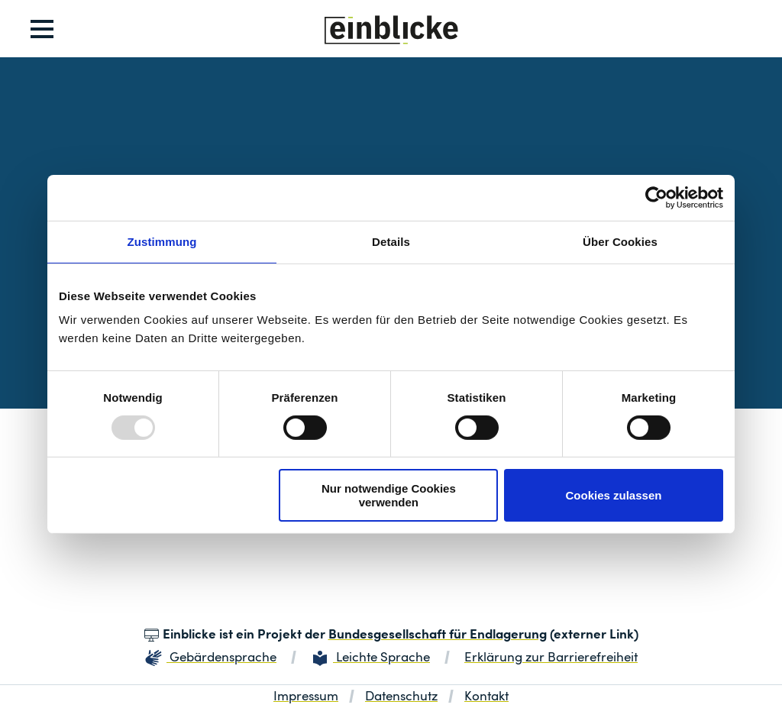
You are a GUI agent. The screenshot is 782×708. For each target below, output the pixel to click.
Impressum (305, 696)
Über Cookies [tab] (620, 240)
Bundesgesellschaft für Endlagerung (437, 635)
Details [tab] (391, 240)
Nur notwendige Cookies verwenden (389, 495)
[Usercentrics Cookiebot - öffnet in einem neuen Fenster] (656, 197)
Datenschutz (401, 696)
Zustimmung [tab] (162, 240)
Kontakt (486, 696)
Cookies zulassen (614, 495)
